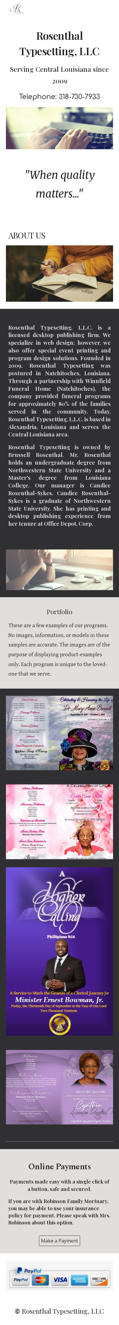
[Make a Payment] (59, 1241)
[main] (59, 65)
